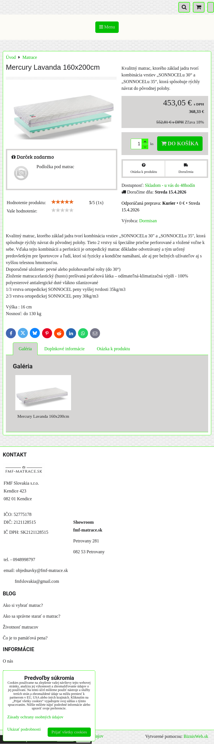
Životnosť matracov (20, 627)
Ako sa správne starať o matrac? (31, 616)
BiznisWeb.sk (196, 736)
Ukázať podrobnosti (24, 729)
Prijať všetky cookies (69, 732)
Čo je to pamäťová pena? (25, 638)
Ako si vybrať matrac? (23, 605)
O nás (8, 661)
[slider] (62, 202)
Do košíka (179, 143)
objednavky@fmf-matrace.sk (42, 570)
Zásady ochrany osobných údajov (35, 717)
